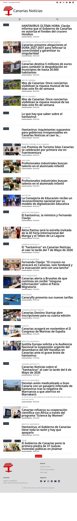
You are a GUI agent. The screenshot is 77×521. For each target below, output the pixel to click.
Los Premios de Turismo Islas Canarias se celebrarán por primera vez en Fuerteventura (48, 149)
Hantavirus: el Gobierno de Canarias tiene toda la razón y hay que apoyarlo (46, 429)
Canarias (6, 25)
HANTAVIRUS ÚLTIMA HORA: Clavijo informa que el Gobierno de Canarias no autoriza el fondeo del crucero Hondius (47, 30)
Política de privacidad (47, 469)
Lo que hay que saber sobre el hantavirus (42, 115)
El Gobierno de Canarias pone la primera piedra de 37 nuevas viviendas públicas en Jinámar (43, 446)
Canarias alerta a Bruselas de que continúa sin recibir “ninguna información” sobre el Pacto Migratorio (44, 282)
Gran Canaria (7, 441)
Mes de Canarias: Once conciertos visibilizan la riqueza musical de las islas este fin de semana (45, 86)
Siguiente (38, 456)
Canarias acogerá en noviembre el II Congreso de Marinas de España (46, 330)
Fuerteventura (8, 145)
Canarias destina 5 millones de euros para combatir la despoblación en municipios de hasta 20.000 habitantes (47, 68)
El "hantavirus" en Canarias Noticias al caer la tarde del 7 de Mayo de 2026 (47, 248)
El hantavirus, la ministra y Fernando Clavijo (47, 216)
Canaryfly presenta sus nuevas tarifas (47, 297)
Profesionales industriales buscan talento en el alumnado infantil (44, 164)
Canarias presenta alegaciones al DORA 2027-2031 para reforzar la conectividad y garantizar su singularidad (44, 49)
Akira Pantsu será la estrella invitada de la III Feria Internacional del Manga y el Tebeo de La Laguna (46, 233)
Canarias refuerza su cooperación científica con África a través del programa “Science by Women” (44, 412)
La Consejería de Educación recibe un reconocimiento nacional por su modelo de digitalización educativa (47, 201)
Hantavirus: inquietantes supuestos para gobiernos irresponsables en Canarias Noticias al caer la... (46, 132)
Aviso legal (43, 472)
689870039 (13, 481)
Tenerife (6, 237)
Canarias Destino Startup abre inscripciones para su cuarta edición (46, 314)
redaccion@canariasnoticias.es (18, 483)
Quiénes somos (45, 467)
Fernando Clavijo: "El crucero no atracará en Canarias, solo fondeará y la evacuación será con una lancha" (47, 265)
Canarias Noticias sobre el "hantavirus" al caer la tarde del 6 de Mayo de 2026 (46, 369)
